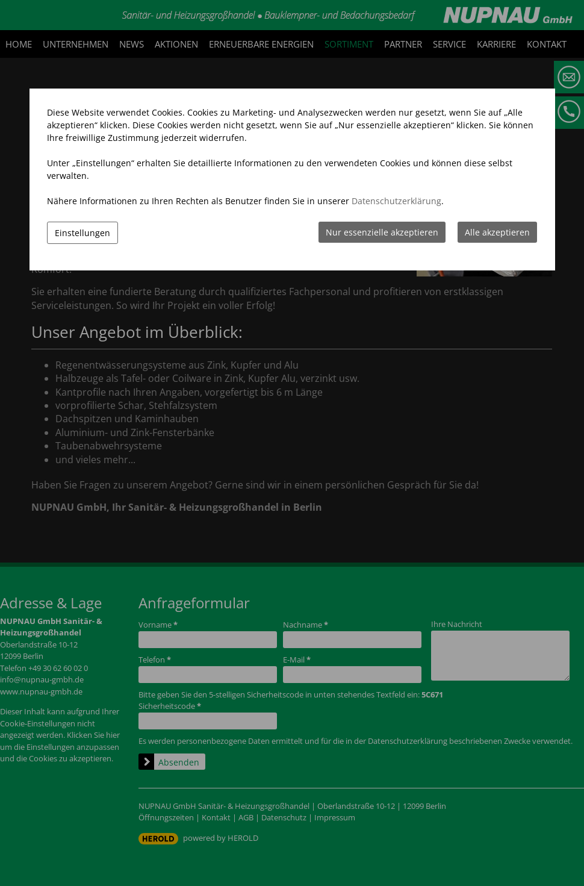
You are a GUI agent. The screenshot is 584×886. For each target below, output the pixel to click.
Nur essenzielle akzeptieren (382, 232)
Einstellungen (82, 233)
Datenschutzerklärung (396, 201)
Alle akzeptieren (497, 232)
